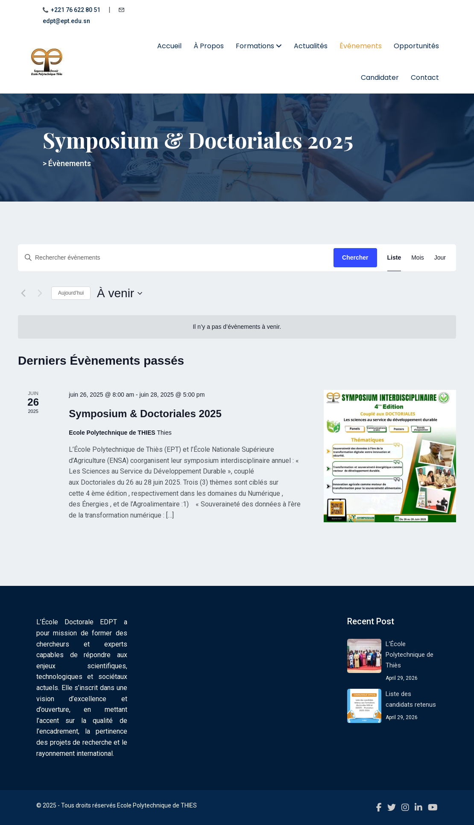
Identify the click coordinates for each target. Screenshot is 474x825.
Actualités (311, 46)
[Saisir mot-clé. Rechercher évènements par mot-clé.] (176, 257)
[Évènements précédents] (23, 293)
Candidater (380, 77)
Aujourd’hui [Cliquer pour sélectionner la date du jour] (71, 293)
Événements (360, 46)
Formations (259, 46)
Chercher (355, 257)
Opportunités (416, 46)
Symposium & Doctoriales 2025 (145, 413)
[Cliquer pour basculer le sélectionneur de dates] (119, 293)
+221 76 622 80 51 (75, 9)
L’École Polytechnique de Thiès (409, 654)
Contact (425, 77)
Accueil (169, 46)
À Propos (208, 46)
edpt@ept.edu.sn (66, 21)
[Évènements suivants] (40, 293)
